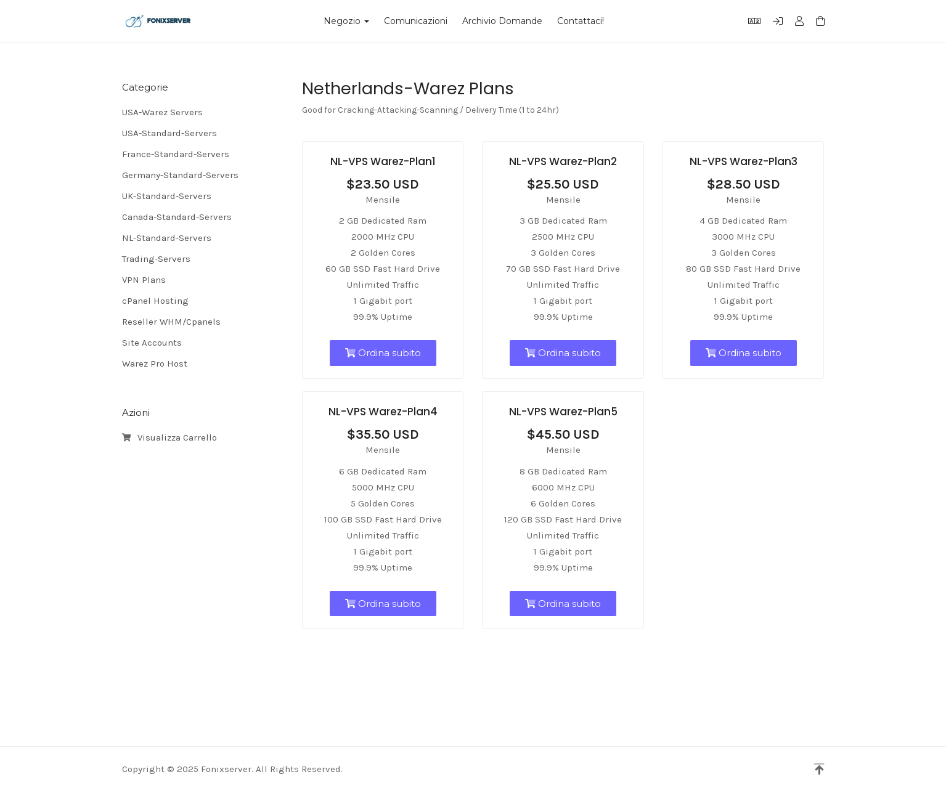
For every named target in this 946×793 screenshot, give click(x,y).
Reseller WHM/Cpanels (171, 321)
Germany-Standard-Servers (180, 175)
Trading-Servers (156, 258)
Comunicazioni (415, 20)
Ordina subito (383, 353)
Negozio (346, 20)
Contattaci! (580, 20)
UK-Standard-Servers (166, 195)
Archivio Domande (502, 20)
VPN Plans (144, 279)
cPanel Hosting (155, 300)
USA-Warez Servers (162, 112)
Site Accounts (152, 342)
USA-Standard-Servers (169, 133)
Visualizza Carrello (169, 438)
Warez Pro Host (154, 363)
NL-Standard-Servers (166, 237)
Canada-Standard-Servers (177, 216)
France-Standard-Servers (175, 154)
